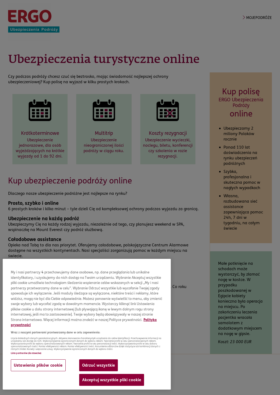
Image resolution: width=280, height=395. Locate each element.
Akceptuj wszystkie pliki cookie (111, 379)
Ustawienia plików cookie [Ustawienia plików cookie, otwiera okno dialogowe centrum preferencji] (38, 365)
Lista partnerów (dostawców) (26, 353)
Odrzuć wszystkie (98, 365)
